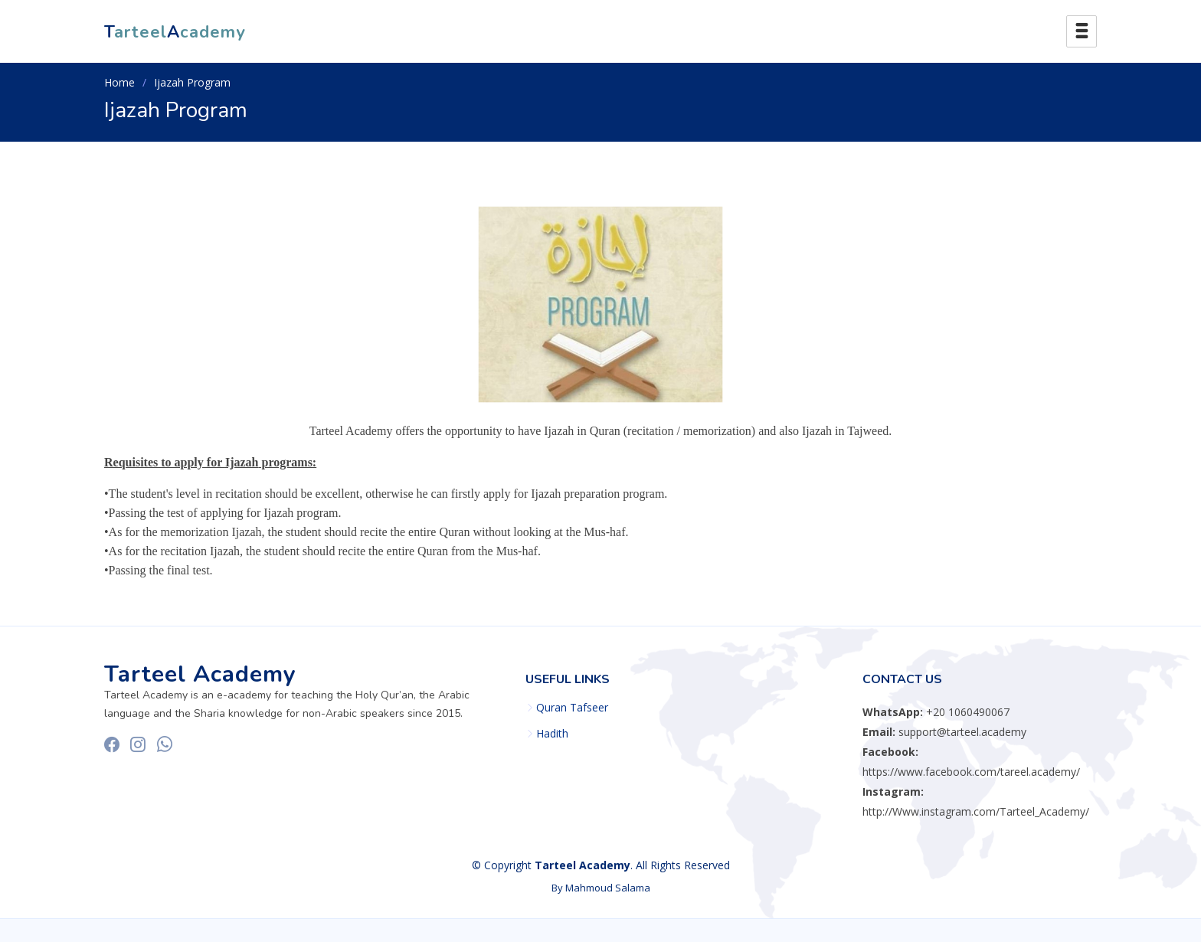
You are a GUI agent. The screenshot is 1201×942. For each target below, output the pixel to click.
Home (119, 82)
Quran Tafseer (572, 707)
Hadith (552, 733)
